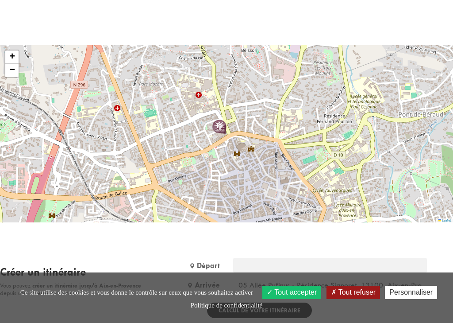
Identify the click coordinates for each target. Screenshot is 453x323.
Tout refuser (353, 292)
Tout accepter (292, 292)
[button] (219, 127)
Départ (204, 265)
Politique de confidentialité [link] (226, 305)
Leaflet (444, 220)
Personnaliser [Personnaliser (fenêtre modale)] (411, 292)
